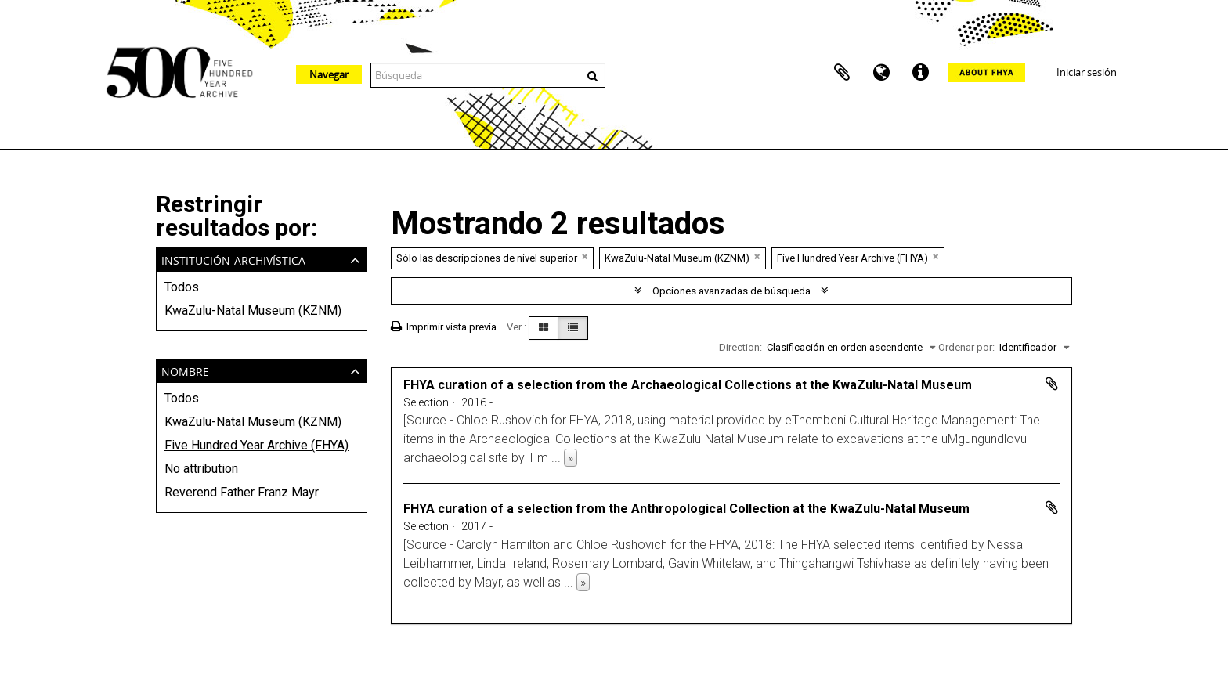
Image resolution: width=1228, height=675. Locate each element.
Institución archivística (233, 258)
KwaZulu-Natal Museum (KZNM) (252, 310)
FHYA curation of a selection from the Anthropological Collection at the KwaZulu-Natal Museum (686, 508)
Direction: (740, 347)
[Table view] (573, 328)
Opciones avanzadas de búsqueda (731, 291)
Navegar (329, 74)
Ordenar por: (966, 347)
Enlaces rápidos (920, 72)
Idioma (881, 72)
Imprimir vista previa (444, 327)
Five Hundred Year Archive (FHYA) (256, 445)
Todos (181, 287)
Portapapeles (841, 72)
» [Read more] (570, 457)
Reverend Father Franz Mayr (241, 492)
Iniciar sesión (1086, 72)
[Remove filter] (585, 256)
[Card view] (543, 328)
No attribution (201, 468)
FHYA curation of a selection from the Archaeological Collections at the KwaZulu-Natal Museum (687, 384)
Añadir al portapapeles (1052, 384)
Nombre (185, 370)
